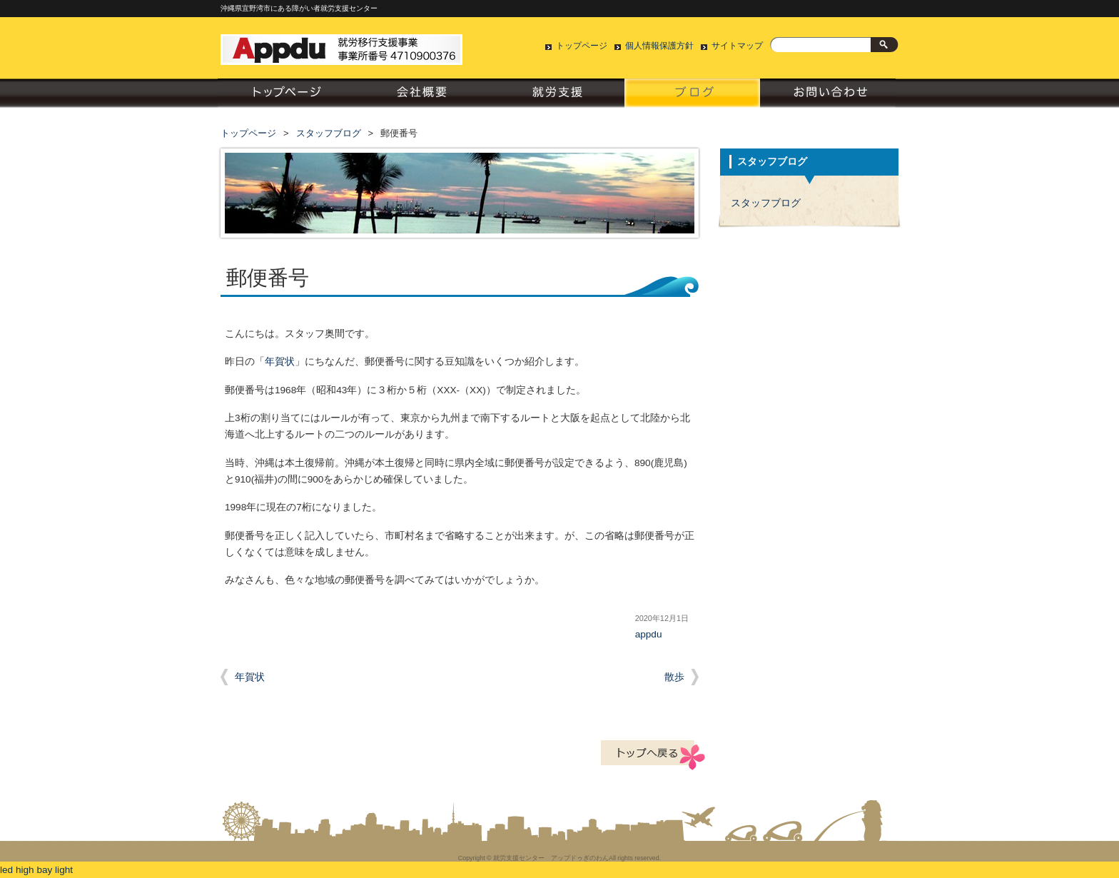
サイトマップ (737, 45)
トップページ (581, 45)
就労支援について (556, 96)
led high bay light (36, 869)
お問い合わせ (828, 96)
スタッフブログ (692, 96)
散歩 (674, 677)
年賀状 (280, 361)
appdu (648, 634)
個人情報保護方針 (659, 45)
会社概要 (421, 96)
